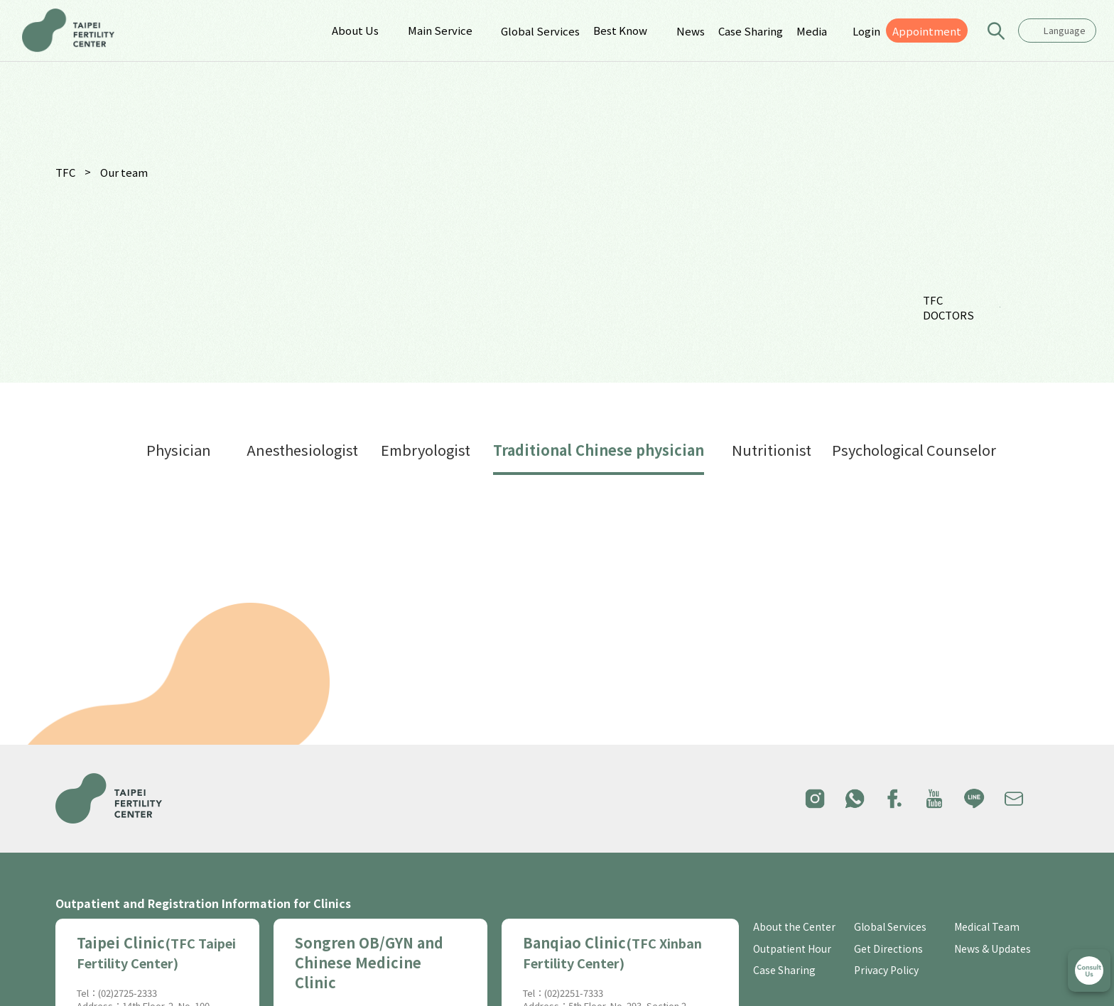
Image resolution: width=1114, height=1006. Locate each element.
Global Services (540, 30)
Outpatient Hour (792, 949)
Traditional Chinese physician (598, 449)
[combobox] (1057, 30)
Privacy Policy (886, 970)
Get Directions (888, 949)
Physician (178, 449)
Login (866, 30)
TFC (65, 172)
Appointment (926, 30)
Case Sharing (750, 30)
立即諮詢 (1089, 970)
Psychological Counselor (914, 449)
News (690, 30)
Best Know (620, 30)
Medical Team (987, 927)
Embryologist (425, 449)
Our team (124, 172)
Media (811, 30)
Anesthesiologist (302, 449)
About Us (355, 30)
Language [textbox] (1065, 30)
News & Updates (992, 949)
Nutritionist (771, 449)
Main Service (440, 30)
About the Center (794, 927)
